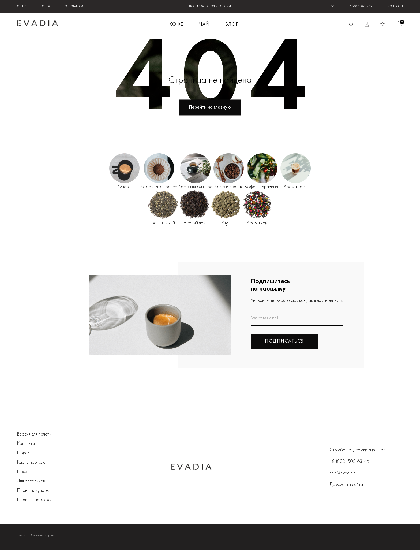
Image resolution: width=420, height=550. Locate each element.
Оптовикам (74, 6)
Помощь (25, 472)
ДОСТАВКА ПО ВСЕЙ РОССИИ (210, 6)
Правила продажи (34, 500)
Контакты (395, 6)
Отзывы (23, 6)
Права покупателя (34, 490)
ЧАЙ (204, 24)
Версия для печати (34, 434)
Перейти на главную (210, 107)
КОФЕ (176, 24)
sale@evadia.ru (343, 473)
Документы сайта (346, 484)
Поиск (23, 453)
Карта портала (31, 462)
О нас (46, 6)
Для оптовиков (31, 481)
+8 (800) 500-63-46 (349, 461)
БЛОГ (231, 24)
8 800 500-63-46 (360, 6)
